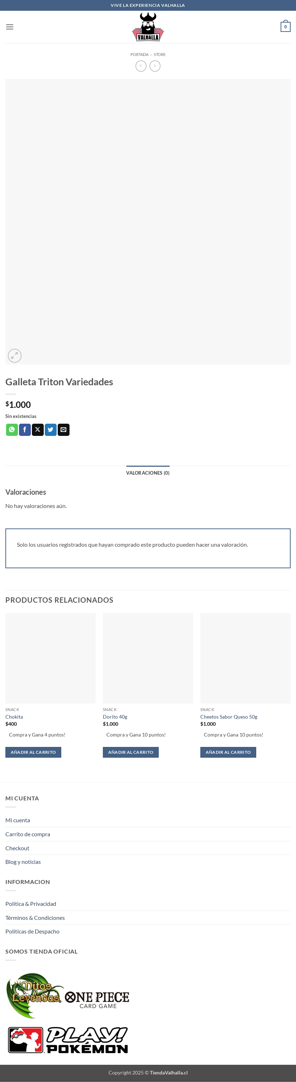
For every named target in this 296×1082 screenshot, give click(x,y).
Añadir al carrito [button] (33, 752)
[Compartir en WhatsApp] (12, 430)
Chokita (14, 717)
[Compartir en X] (38, 430)
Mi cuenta (17, 820)
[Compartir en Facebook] (25, 430)
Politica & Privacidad (30, 903)
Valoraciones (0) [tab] (148, 473)
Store (160, 54)
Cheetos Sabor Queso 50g (228, 717)
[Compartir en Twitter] (51, 430)
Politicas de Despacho (32, 931)
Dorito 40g (115, 717)
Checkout (17, 848)
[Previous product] (155, 65)
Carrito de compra (27, 834)
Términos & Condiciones (35, 917)
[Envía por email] (64, 430)
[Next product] (141, 65)
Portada (139, 54)
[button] (9, 27)
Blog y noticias (23, 861)
